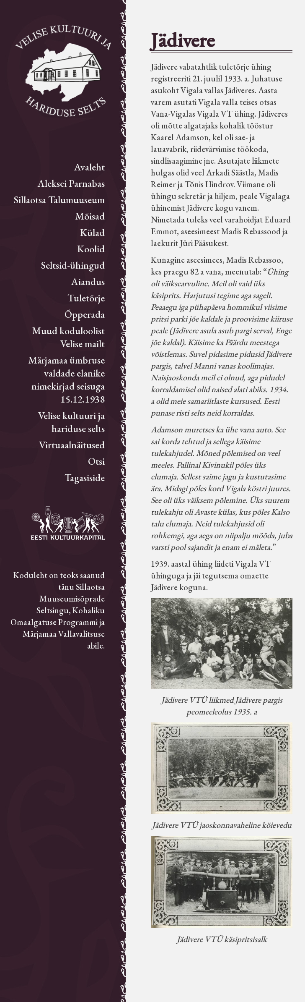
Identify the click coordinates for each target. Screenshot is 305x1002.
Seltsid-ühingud (73, 265)
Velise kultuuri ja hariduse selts (71, 422)
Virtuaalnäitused (72, 444)
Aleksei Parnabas (71, 183)
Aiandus (88, 281)
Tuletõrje (86, 297)
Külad (92, 232)
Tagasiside (85, 477)
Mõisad (90, 215)
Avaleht (89, 166)
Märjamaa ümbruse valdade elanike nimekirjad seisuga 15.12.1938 (66, 379)
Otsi (96, 461)
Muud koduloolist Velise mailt (68, 337)
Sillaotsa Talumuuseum (59, 199)
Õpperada (85, 314)
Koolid (91, 248)
